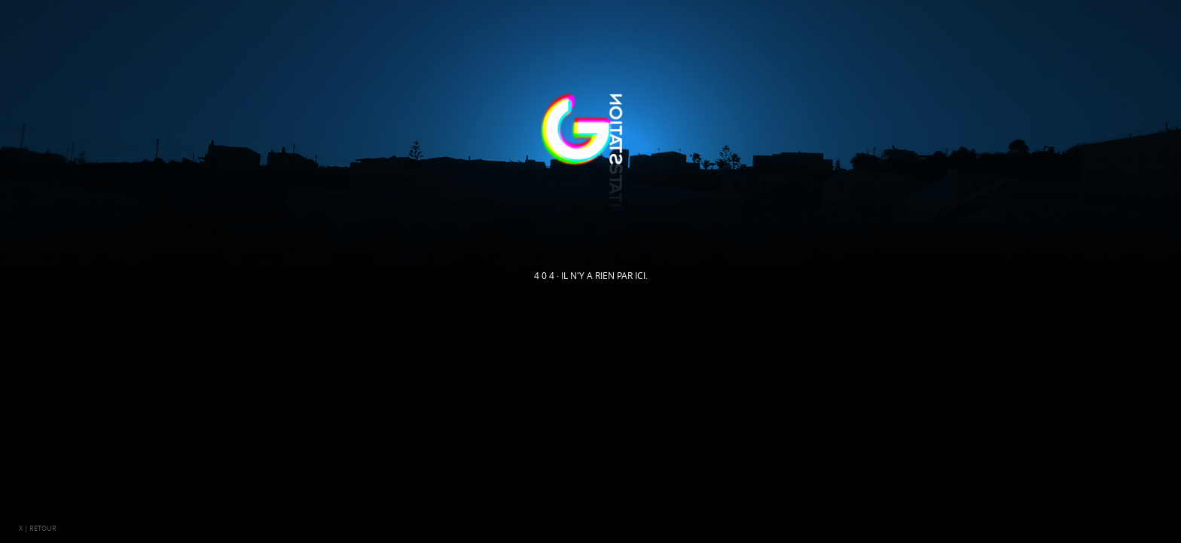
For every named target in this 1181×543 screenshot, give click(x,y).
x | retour (37, 528)
